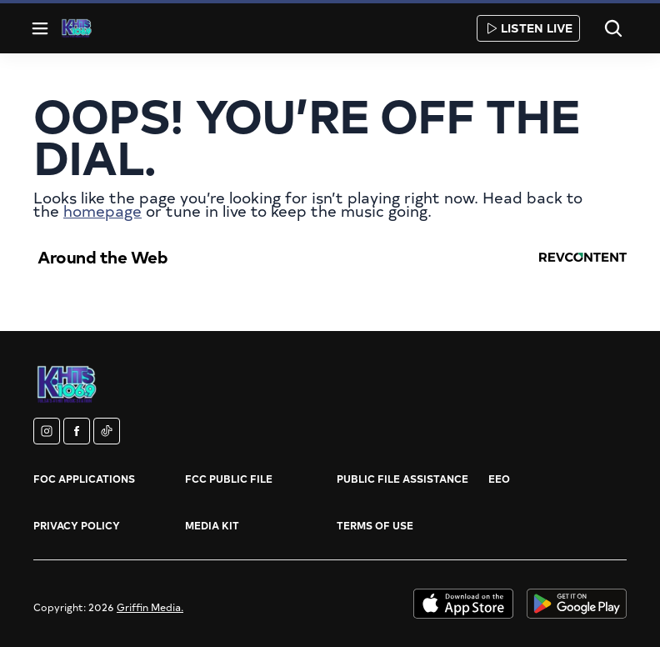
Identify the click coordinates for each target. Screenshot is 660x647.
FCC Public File (228, 478)
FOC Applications (84, 478)
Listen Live (528, 28)
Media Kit (212, 525)
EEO (499, 478)
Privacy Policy (76, 525)
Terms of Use (375, 525)
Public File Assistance (402, 478)
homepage (102, 210)
